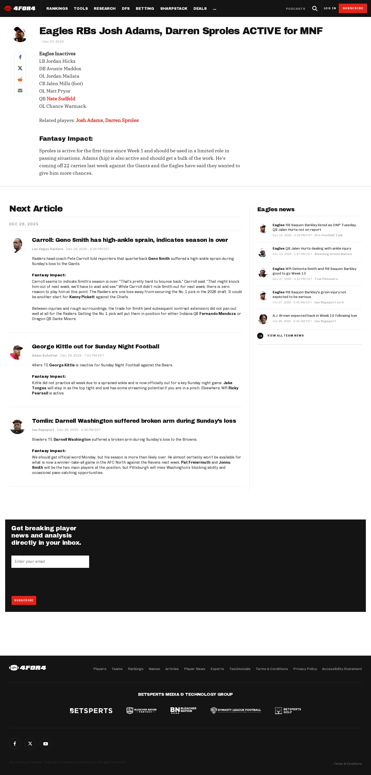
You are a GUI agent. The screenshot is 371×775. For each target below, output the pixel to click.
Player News (194, 669)
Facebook (14, 743)
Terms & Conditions (272, 669)
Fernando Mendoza (217, 313)
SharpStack (173, 9)
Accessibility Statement (342, 669)
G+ (45, 743)
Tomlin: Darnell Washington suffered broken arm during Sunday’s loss (134, 421)
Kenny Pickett (82, 297)
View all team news (285, 335)
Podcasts (296, 9)
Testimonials (239, 669)
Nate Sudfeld (61, 99)
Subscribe (353, 8)
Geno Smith (159, 258)
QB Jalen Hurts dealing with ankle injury (312, 248)
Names (154, 669)
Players (99, 669)
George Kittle (61, 365)
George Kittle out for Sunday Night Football (95, 347)
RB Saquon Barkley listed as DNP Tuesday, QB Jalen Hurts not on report (315, 227)
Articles (172, 669)
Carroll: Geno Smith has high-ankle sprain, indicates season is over (130, 240)
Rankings (57, 9)
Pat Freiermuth (195, 462)
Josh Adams (89, 120)
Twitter (30, 743)
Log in (330, 8)
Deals (200, 9)
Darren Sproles (122, 120)
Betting (145, 9)
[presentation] (50, 582)
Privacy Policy (305, 669)
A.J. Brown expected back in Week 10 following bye (315, 315)
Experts (217, 669)
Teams (117, 669)
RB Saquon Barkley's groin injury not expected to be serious (309, 294)
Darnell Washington (72, 439)
